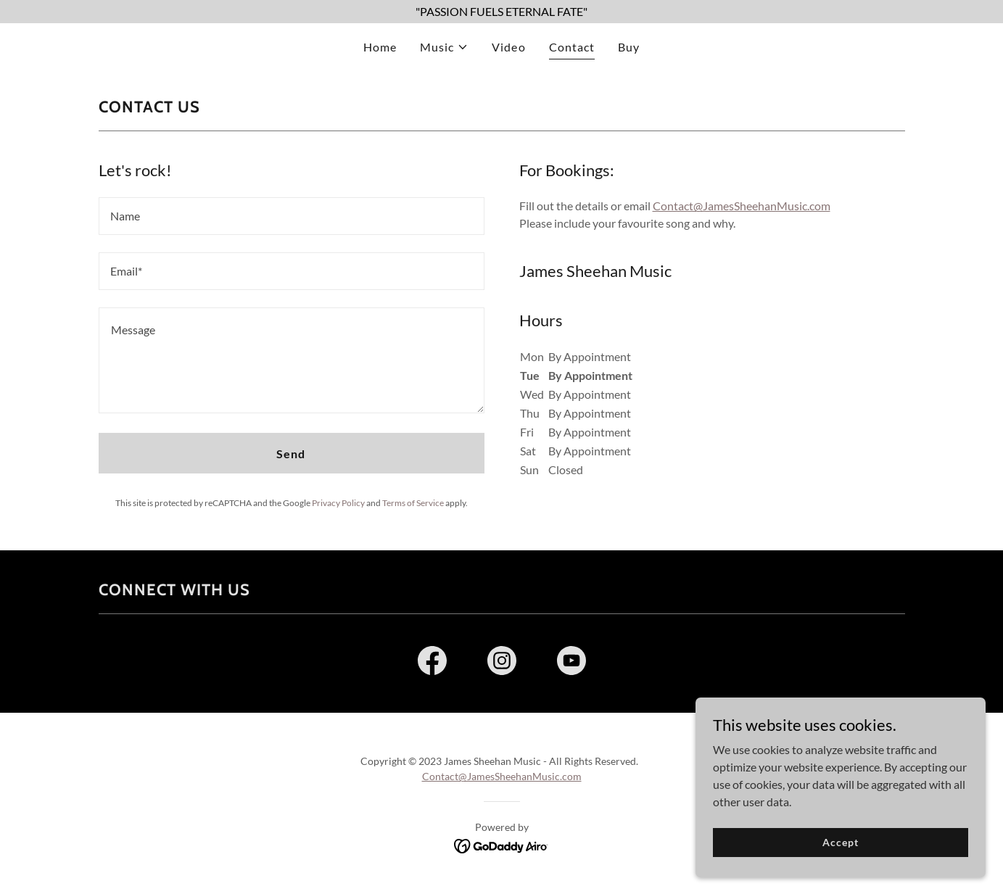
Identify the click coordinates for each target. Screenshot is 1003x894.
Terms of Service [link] (413, 502)
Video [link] (508, 47)
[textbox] (291, 216)
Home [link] (380, 47)
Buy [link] (629, 47)
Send (290, 453)
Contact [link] (572, 47)
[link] (432, 663)
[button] (444, 47)
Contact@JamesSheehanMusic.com (741, 205)
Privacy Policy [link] (338, 502)
